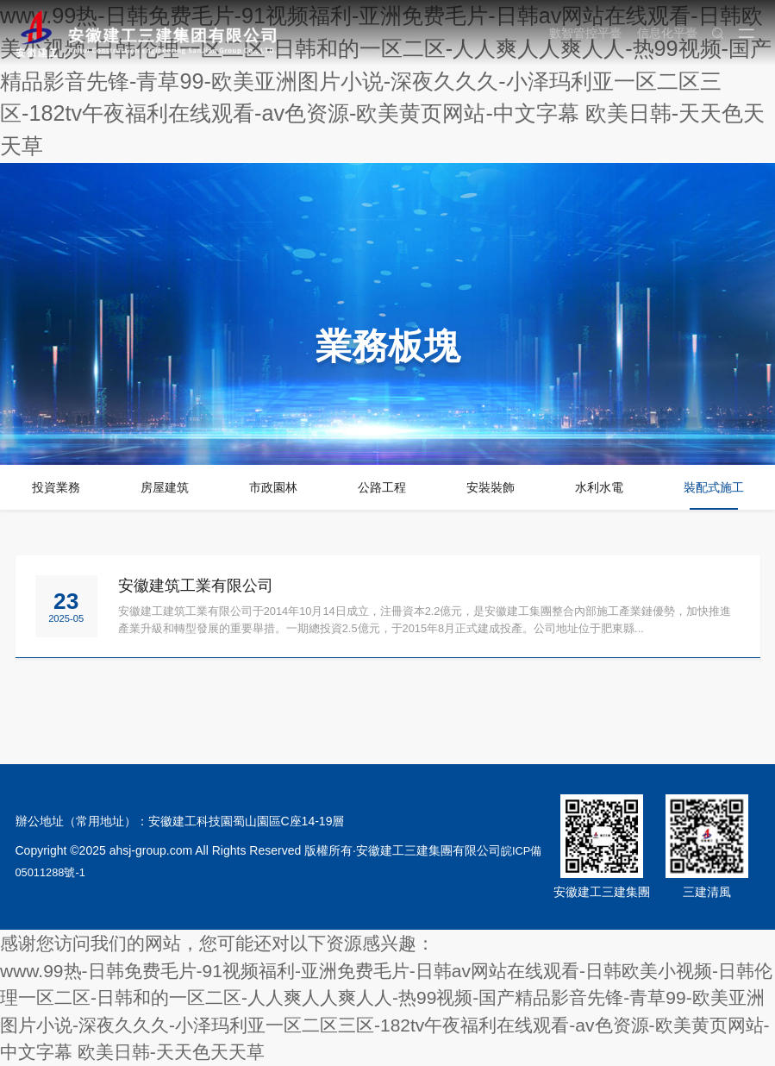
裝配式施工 (714, 487)
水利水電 (599, 487)
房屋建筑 (165, 487)
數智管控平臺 (580, 33)
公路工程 (382, 487)
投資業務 (56, 487)
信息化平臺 (662, 33)
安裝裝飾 (490, 487)
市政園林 (273, 487)
